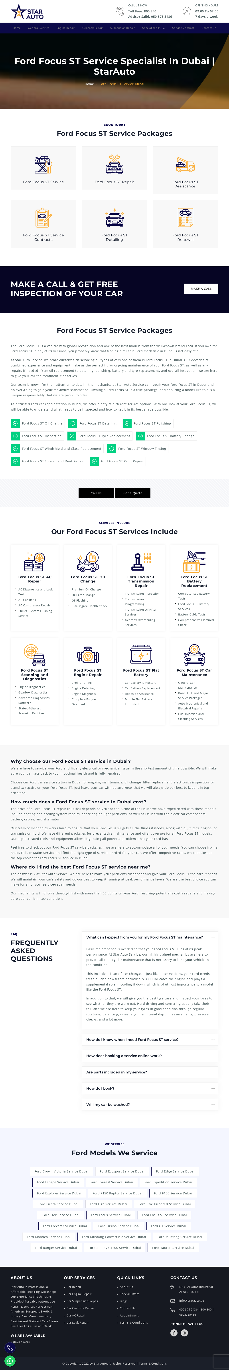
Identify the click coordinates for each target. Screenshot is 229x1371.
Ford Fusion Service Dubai (119, 1226)
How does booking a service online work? (124, 1056)
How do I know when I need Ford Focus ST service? (132, 1039)
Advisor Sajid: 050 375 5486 (150, 16)
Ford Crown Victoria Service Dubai (62, 1171)
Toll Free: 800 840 (142, 11)
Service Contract (184, 28)
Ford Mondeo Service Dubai (49, 1237)
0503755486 (187, 1315)
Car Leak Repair (78, 1323)
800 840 (206, 1310)
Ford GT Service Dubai (168, 1226)
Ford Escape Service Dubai (58, 1182)
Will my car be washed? (108, 1104)
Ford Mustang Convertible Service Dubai (114, 1237)
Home (16, 28)
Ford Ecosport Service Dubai (122, 1171)
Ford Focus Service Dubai (111, 1215)
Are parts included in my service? (116, 1072)
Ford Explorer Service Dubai (59, 1193)
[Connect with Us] (174, 1333)
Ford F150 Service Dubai (173, 1193)
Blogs (124, 1302)
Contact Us (210, 28)
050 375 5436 (188, 1310)
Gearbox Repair (92, 28)
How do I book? (100, 1088)
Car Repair (74, 1287)
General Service (38, 28)
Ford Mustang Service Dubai (180, 1237)
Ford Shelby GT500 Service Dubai (115, 1248)
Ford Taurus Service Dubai (173, 1248)
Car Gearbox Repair (80, 1309)
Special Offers (129, 1295)
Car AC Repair (76, 1316)
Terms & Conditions (134, 1323)
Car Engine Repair (79, 1295)
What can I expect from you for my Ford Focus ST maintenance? (144, 937)
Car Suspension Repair (83, 1302)
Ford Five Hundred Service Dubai (165, 1204)
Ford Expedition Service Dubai (168, 1182)
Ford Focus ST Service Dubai (164, 1215)
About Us (126, 1287)
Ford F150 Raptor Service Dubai (118, 1193)
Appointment (129, 1316)
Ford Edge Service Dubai (175, 1171)
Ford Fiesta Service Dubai (58, 1204)
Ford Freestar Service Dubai (65, 1226)
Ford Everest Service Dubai (112, 1182)
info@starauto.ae (191, 1301)
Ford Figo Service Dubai (108, 1204)
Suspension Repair (123, 28)
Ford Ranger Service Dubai (56, 1248)
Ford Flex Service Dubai (61, 1215)
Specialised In (152, 28)
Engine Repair (65, 28)
